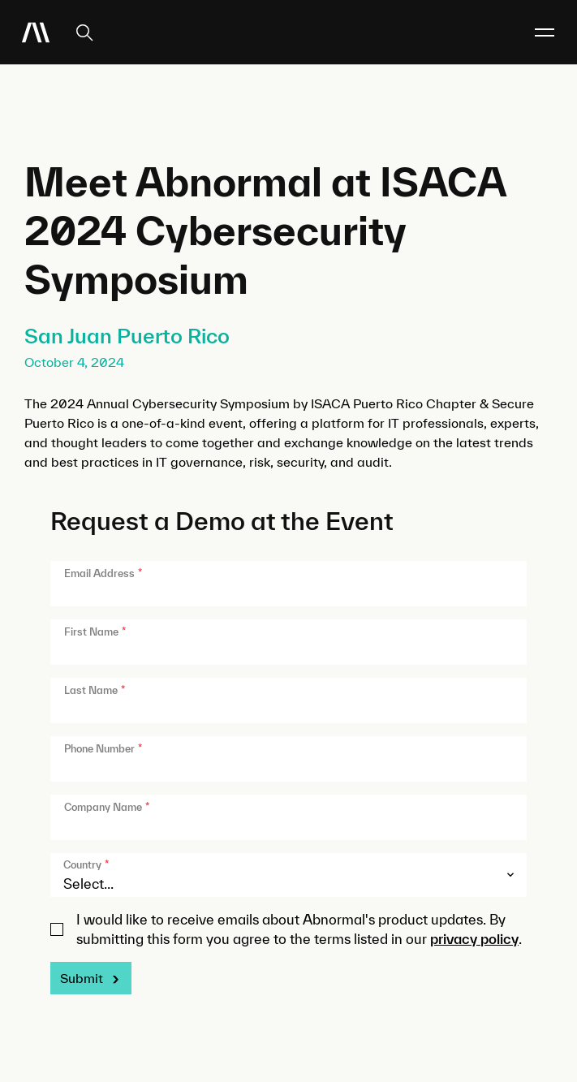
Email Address (103, 573)
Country (86, 865)
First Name (95, 632)
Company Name (106, 807)
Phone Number (103, 749)
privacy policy (474, 938)
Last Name (94, 690)
